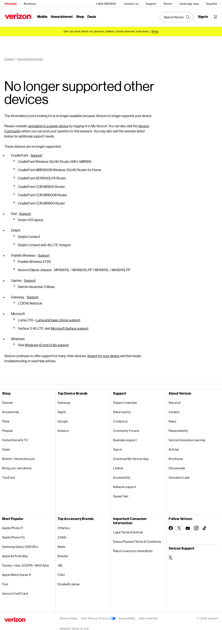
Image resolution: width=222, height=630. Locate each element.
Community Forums (126, 428)
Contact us (131, 3)
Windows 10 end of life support (47, 343)
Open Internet (148, 616)
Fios (5, 582)
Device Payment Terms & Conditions (137, 539)
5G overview (177, 466)
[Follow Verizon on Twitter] (179, 526)
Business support (125, 438)
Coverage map (189, 3)
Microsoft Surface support (69, 326)
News (172, 419)
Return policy (122, 410)
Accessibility (122, 475)
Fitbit (61, 572)
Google (63, 419)
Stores (168, 3)
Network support (124, 485)
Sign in (117, 447)
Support (151, 3)
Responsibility (178, 428)
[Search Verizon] (177, 16)
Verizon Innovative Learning (187, 438)
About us (175, 400)
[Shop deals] (155, 30)
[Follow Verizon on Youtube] (188, 526)
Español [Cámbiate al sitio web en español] (212, 3)
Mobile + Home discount (18, 456)
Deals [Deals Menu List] (91, 16)
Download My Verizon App (131, 456)
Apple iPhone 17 (12, 526)
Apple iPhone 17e (13, 535)
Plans (6, 419)
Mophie (63, 554)
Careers (174, 410)
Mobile (42, 16)
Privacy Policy (69, 616)
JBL (60, 563)
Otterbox (64, 526)
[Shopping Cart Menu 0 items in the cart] (215, 16)
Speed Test (120, 494)
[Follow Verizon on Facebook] (171, 526)
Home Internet (61, 16)
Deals (6, 447)
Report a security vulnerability (133, 549)
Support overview (125, 400)
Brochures (176, 456)
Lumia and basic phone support (58, 318)
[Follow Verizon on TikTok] (205, 526)
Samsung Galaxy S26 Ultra (20, 544)
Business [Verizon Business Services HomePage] (29, 3)
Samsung (64, 400)
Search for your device (103, 354)
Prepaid (7, 428)
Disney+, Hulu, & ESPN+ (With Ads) (25, 563)
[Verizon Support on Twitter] (171, 555)
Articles (174, 447)
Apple (62, 410)
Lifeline (118, 466)
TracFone (8, 475)
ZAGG (62, 535)
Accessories (10, 410)
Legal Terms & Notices (128, 530)
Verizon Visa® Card (15, 591)
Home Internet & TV (15, 438)
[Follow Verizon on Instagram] (196, 526)
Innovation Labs (179, 475)
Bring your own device (17, 466)
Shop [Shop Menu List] (80, 16)
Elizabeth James (69, 582)
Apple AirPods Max (15, 554)
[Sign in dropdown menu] (203, 16)
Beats (61, 544)
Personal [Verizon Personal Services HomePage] (10, 3)
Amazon (63, 428)
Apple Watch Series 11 (16, 572)
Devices (7, 400)
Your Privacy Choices (98, 616)
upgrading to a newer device (48, 124)
